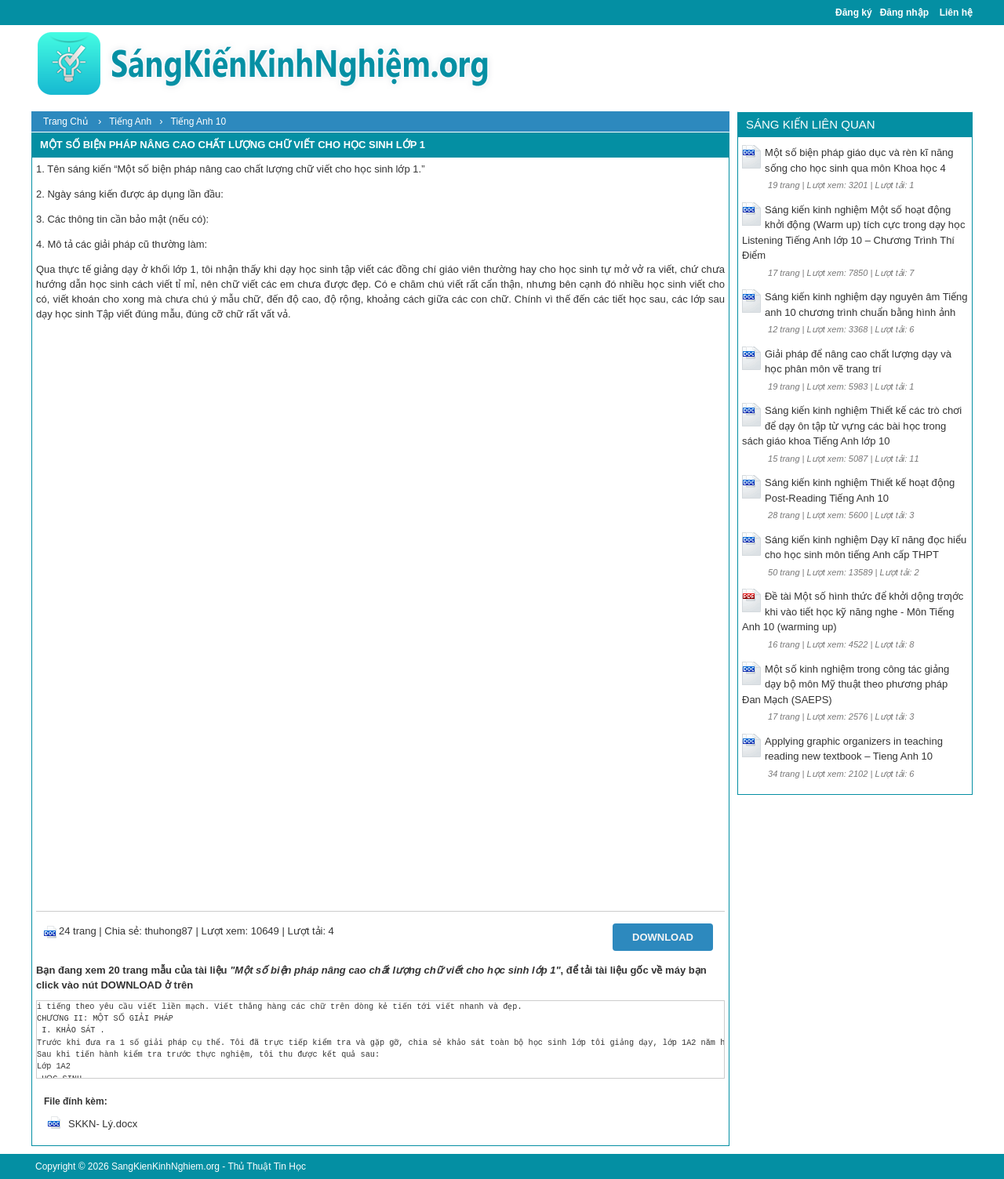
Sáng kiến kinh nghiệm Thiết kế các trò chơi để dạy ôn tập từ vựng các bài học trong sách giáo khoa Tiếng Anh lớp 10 (852, 425)
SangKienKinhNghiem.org (165, 1166)
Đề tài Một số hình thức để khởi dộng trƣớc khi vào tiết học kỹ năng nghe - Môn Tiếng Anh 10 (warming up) (852, 611)
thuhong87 (168, 931)
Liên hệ (956, 12)
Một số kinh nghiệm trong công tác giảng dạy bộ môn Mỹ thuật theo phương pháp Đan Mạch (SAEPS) (845, 684)
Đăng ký (853, 12)
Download (662, 937)
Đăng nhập (904, 12)
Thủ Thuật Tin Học (266, 1166)
